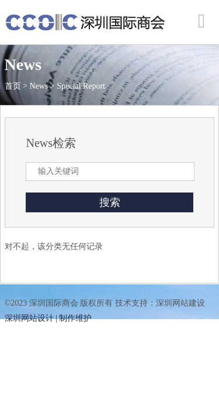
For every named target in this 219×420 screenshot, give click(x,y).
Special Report (81, 86)
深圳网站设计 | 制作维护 (48, 318)
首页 (13, 86)
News (38, 86)
